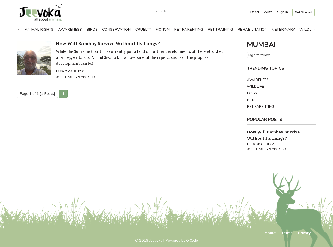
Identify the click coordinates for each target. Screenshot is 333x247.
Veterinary (283, 29)
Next (314, 28)
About (270, 232)
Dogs (252, 93)
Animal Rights (39, 29)
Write (268, 12)
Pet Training (220, 29)
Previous (19, 28)
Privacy (304, 232)
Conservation (116, 29)
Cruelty (143, 29)
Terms (287, 232)
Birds (92, 29)
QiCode (192, 240)
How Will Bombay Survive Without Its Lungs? (108, 43)
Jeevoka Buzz (70, 71)
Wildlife (308, 29)
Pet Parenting (188, 29)
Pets (251, 100)
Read (254, 12)
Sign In (282, 12)
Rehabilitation (252, 29)
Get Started (303, 12)
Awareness (70, 29)
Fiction (163, 29)
